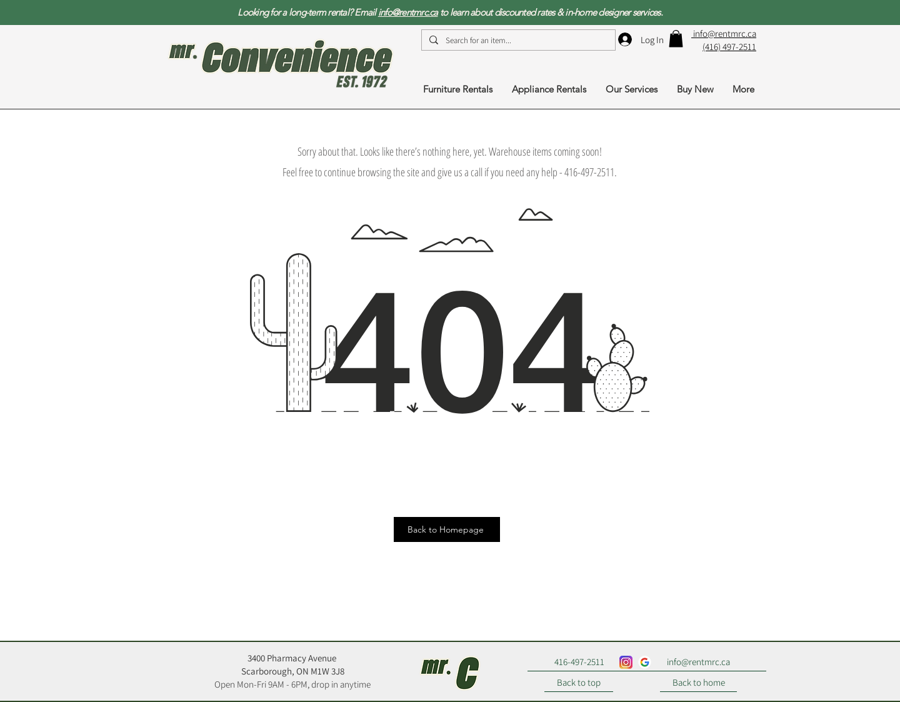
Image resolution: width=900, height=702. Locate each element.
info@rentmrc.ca (408, 12)
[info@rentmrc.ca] (698, 662)
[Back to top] (578, 682)
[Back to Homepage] (447, 529)
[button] (676, 38)
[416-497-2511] (579, 662)
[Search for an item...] (517, 40)
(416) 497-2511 (729, 47)
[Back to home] (698, 682)
